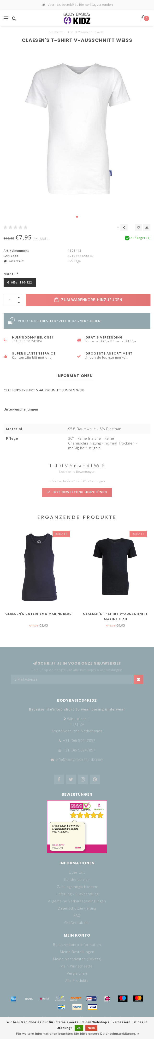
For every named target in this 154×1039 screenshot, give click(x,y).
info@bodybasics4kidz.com (79, 759)
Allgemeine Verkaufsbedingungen (77, 901)
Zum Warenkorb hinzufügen (88, 299)
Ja (79, 1028)
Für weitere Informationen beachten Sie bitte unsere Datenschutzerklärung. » (77, 1033)
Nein (91, 1028)
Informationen (74, 375)
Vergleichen (77, 973)
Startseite (55, 32)
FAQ (77, 915)
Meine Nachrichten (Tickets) (77, 959)
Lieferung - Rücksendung (77, 894)
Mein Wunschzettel (77, 966)
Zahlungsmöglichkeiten (77, 886)
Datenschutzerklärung (77, 908)
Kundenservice (77, 879)
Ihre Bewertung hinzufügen (77, 492)
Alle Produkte (77, 980)
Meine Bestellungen (77, 952)
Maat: (11, 274)
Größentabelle (77, 922)
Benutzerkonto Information (77, 944)
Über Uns (77, 872)
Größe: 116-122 (19, 282)
